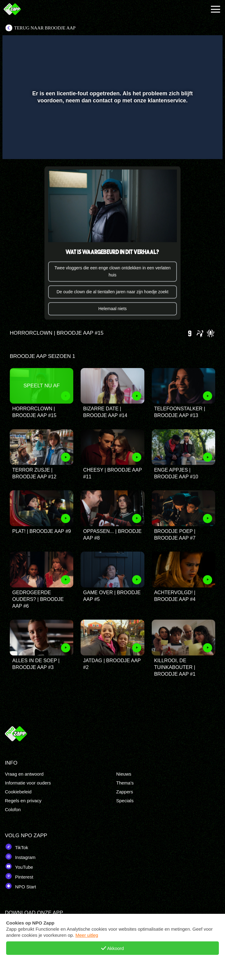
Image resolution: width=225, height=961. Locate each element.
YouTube (19, 866)
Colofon (13, 809)
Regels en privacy (23, 800)
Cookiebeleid (18, 791)
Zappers (124, 791)
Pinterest (19, 876)
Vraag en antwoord (24, 774)
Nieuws (123, 774)
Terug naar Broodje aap (44, 27)
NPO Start (20, 886)
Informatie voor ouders (28, 782)
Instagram (20, 856)
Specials (125, 800)
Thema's (125, 782)
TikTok (16, 846)
